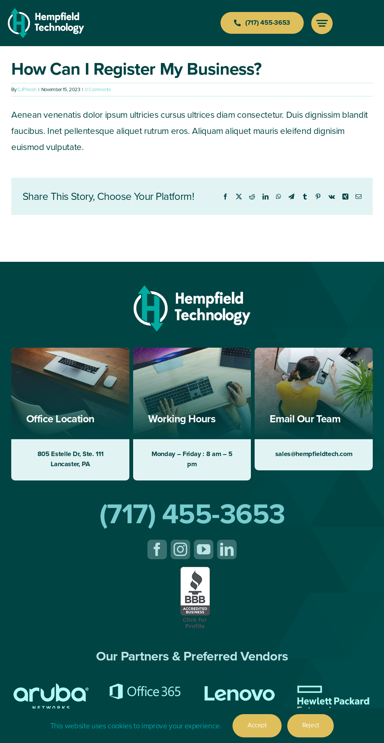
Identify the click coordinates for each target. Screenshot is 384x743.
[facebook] (157, 549)
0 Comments (98, 89)
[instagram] (180, 549)
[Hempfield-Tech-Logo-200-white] (46, 12)
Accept (257, 725)
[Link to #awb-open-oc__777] (322, 23)
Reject (310, 725)
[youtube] (203, 549)
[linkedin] (227, 549)
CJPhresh (26, 89)
